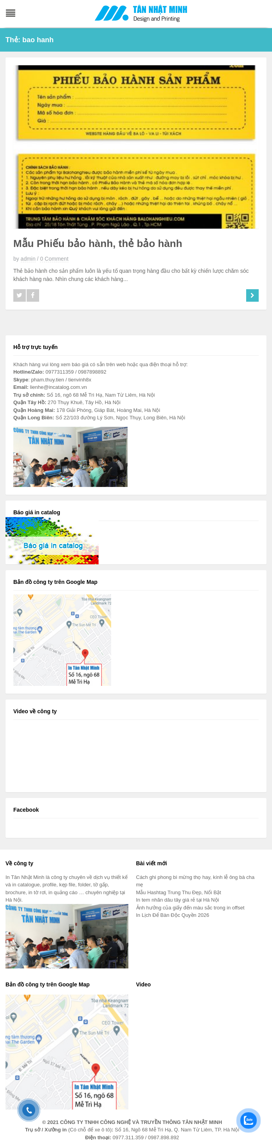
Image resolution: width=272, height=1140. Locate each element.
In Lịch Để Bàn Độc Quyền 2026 (173, 915)
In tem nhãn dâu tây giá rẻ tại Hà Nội (177, 900)
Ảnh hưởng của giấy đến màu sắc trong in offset (190, 908)
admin (28, 259)
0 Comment (54, 259)
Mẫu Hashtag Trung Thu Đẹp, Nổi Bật (178, 892)
